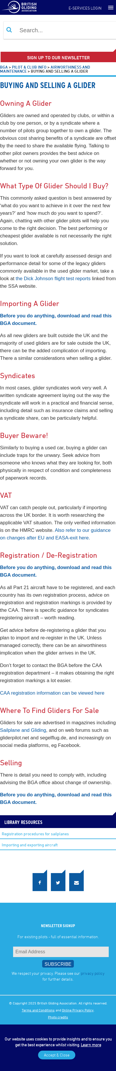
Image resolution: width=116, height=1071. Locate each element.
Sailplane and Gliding (23, 730)
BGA (4, 67)
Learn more (91, 1044)
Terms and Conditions (38, 1010)
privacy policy (93, 973)
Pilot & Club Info (29, 67)
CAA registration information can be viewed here (52, 693)
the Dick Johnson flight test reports (53, 278)
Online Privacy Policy (78, 1010)
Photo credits (58, 1017)
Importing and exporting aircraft (30, 844)
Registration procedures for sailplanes (35, 833)
